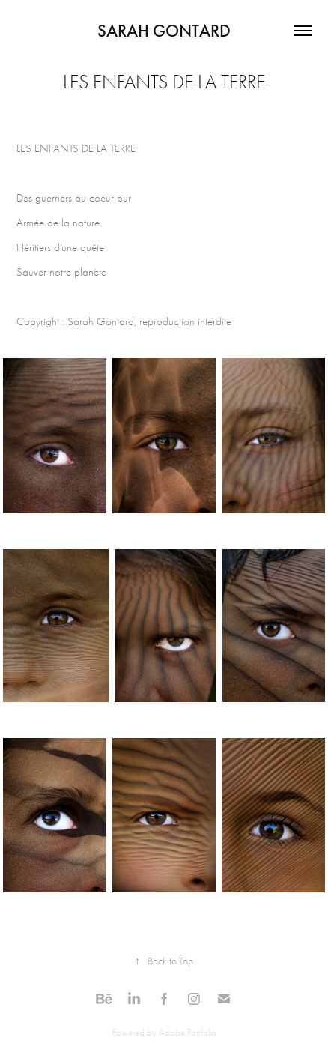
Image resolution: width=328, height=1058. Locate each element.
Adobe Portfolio (187, 1032)
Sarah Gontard (164, 30)
